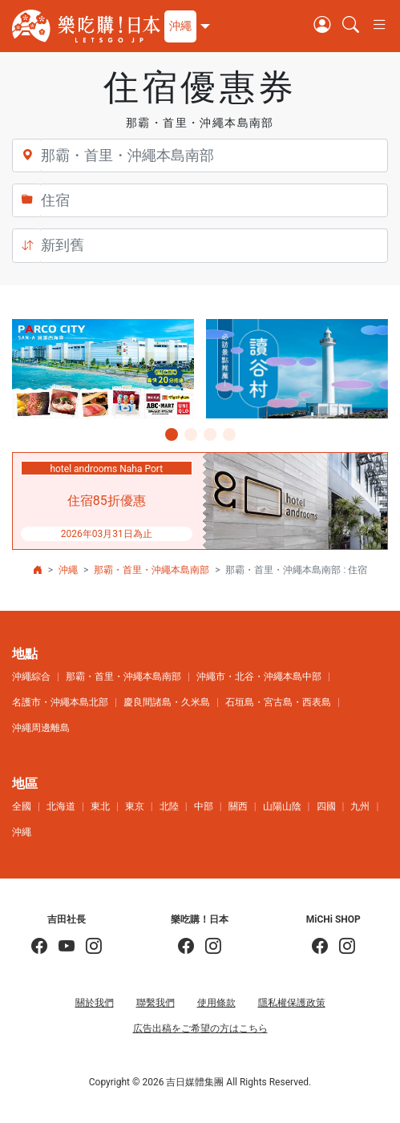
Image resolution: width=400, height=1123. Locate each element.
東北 (100, 806)
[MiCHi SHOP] (320, 947)
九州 (360, 806)
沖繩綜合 (31, 676)
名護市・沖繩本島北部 (60, 702)
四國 (326, 806)
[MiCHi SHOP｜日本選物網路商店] (341, 947)
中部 (203, 806)
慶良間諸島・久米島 (166, 702)
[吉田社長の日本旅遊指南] (39, 947)
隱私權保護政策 (291, 1002)
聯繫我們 (155, 1002)
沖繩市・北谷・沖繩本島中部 (258, 676)
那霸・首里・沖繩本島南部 (151, 570)
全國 (21, 806)
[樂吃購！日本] (186, 947)
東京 (134, 806)
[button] (185, 26)
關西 (238, 806)
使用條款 (216, 1002)
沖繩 (68, 570)
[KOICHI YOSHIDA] (88, 947)
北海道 (60, 806)
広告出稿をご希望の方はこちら (200, 1028)
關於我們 (94, 1002)
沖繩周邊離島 (41, 727)
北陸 (169, 806)
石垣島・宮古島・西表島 (278, 702)
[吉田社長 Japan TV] (61, 947)
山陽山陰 (282, 806)
